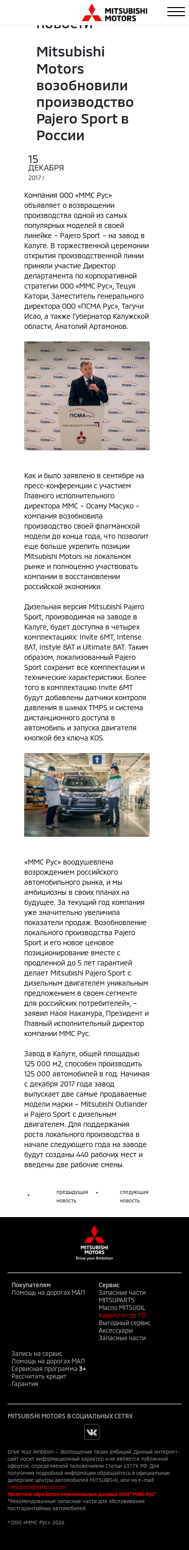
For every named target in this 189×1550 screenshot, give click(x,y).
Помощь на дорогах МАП (48, 1292)
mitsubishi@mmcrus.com (37, 1487)
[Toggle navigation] (176, 11)
